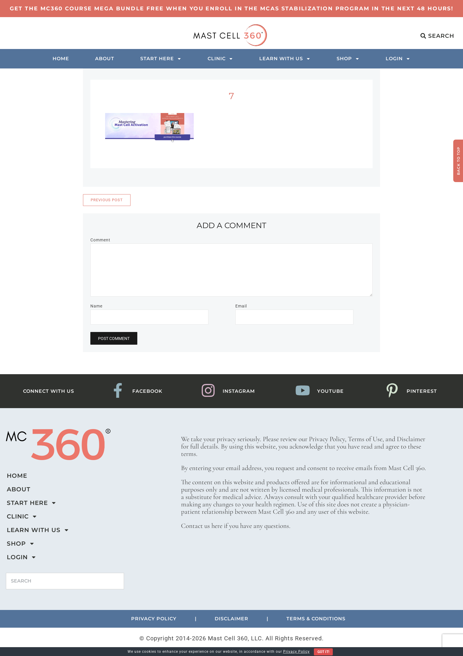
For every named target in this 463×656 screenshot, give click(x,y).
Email (241, 306)
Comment (100, 240)
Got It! (323, 652)
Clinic (220, 58)
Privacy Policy (296, 652)
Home (61, 58)
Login (398, 58)
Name (96, 306)
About (104, 58)
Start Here (161, 58)
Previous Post (107, 200)
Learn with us (285, 58)
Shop (348, 58)
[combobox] (65, 581)
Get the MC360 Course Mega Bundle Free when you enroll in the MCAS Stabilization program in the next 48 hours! (232, 8)
